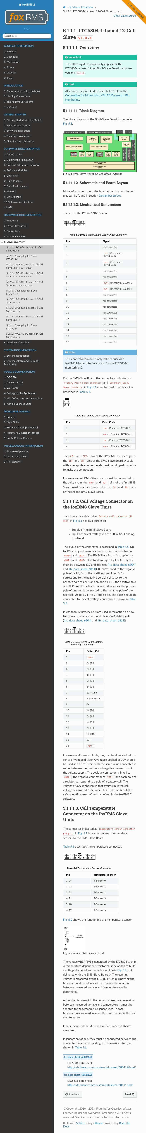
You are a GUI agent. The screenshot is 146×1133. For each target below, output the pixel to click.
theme (99, 1123)
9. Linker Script (12, 197)
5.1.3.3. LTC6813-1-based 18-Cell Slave (24, 309)
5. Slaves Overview (13, 242)
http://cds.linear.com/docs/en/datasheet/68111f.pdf (100, 1085)
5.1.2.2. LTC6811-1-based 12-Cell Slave (24, 266)
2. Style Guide (11, 422)
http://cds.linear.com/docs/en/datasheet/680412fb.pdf (101, 1067)
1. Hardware (11, 220)
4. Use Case (10, 107)
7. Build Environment (15, 186)
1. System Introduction (17, 355)
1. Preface (9, 417)
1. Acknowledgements (16, 451)
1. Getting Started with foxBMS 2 (22, 120)
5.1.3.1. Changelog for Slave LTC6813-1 (21, 292)
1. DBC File (10, 377)
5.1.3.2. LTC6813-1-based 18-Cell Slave (24, 301)
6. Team (8, 78)
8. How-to (9, 191)
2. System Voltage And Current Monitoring (21, 363)
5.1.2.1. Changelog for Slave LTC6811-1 (21, 258)
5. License (9, 72)
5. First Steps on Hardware (19, 141)
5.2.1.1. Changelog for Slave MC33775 (21, 327)
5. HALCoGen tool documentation (23, 398)
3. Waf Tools (11, 388)
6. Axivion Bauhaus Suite (17, 404)
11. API (8, 207)
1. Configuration (13, 154)
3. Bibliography (12, 462)
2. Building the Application (18, 160)
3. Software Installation (17, 130)
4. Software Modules (15, 170)
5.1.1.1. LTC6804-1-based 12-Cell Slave (24, 249)
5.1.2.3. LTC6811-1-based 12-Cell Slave (24, 275)
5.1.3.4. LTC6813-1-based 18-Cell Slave (24, 318)
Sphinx (80, 1123)
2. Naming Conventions (17, 96)
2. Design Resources (15, 226)
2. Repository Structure (17, 125)
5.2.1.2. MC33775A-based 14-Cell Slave (24, 335)
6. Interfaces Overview (16, 342)
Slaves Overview (81, 7)
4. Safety (9, 67)
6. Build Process (12, 181)
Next (129, 1094)
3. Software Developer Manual (21, 427)
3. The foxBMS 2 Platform (18, 101)
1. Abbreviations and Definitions (22, 91)
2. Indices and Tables (15, 456)
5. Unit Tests (11, 175)
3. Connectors (12, 231)
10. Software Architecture (18, 202)
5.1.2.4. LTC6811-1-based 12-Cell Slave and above (24, 284)
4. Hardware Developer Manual (21, 432)
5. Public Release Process (18, 438)
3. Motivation (11, 62)
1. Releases (10, 51)
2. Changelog (11, 56)
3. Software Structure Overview (21, 165)
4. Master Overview (15, 236)
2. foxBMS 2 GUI (13, 382)
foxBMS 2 (27, 14)
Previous (72, 1094)
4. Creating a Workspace (17, 136)
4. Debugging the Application (20, 393)
